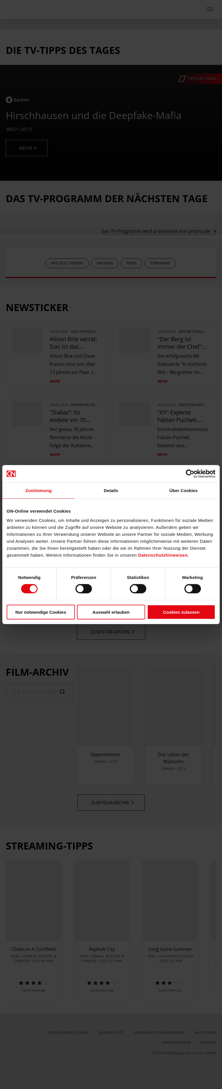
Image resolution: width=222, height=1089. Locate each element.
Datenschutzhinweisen (163, 554)
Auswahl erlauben (111, 611)
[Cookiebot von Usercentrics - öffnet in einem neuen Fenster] (190, 473)
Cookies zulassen (181, 611)
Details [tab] (111, 490)
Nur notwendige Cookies (40, 611)
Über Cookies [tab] (183, 490)
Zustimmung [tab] (38, 490)
